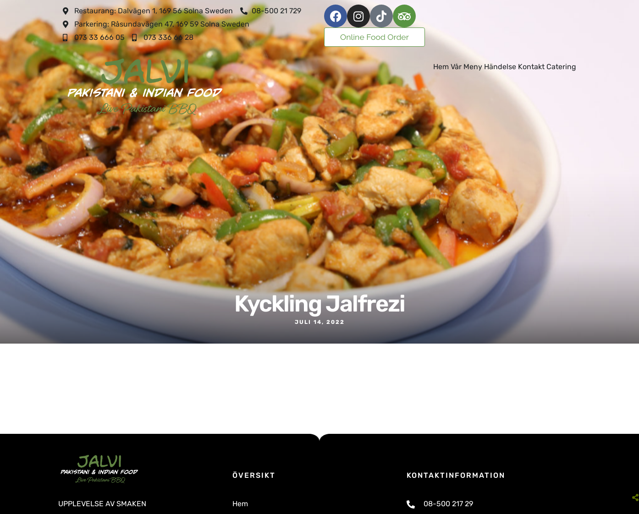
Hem (441, 66)
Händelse (500, 66)
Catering (561, 66)
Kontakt (531, 66)
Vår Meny (466, 66)
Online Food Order (374, 37)
